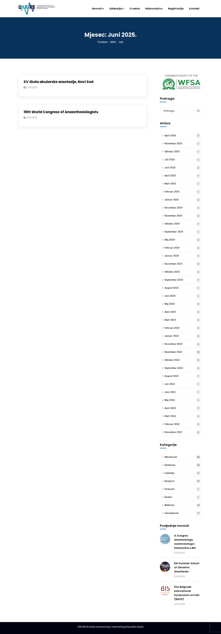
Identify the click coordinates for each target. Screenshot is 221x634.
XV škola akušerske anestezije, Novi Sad (58, 81)
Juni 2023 (182, 296)
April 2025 (182, 176)
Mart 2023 (182, 320)
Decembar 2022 (182, 344)
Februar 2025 (182, 192)
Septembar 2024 (182, 232)
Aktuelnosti (182, 457)
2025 (113, 42)
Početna (102, 42)
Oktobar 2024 (182, 224)
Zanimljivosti (182, 513)
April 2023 (182, 312)
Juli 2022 (182, 384)
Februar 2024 (182, 248)
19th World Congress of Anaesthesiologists (61, 112)
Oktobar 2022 (182, 360)
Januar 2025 (182, 200)
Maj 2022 (182, 400)
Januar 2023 (182, 336)
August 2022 (182, 376)
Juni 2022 (182, 392)
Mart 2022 (182, 416)
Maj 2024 (182, 240)
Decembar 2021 (182, 432)
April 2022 (182, 408)
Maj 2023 (182, 304)
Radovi (182, 497)
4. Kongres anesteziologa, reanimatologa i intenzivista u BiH (185, 542)
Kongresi (182, 481)
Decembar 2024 (182, 208)
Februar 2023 (182, 328)
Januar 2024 (182, 256)
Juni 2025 (182, 168)
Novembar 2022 (182, 352)
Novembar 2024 (182, 216)
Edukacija (182, 465)
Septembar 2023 (182, 280)
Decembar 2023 (182, 264)
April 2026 (182, 136)
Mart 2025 (182, 184)
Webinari (182, 505)
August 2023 (182, 288)
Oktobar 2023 (182, 272)
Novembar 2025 (182, 144)
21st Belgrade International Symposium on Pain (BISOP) (186, 593)
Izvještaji (182, 473)
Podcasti (182, 489)
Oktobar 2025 (182, 152)
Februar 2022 (182, 424)
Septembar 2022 (182, 368)
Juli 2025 (182, 160)
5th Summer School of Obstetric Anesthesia (186, 567)
